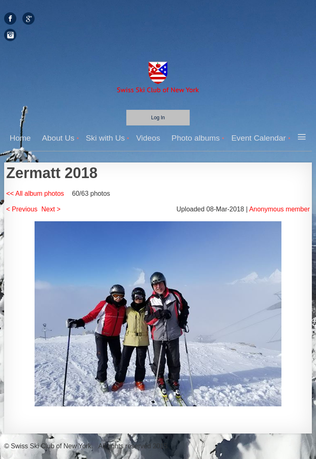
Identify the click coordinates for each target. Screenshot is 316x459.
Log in (158, 118)
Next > (51, 209)
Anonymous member (279, 209)
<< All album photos (35, 193)
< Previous (21, 209)
